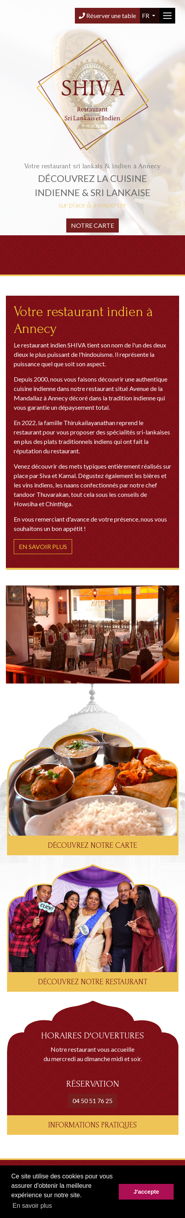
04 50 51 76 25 (92, 1100)
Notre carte (92, 225)
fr (146, 15)
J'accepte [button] (146, 1192)
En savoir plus (43, 546)
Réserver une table (107, 15)
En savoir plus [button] (32, 1205)
